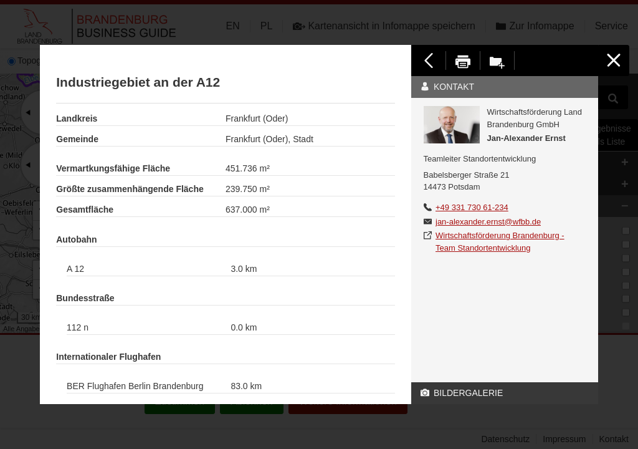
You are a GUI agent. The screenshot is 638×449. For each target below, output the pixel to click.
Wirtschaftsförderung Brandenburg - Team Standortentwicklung (500, 242)
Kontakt (447, 87)
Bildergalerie (462, 393)
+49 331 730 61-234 (472, 207)
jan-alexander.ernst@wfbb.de (488, 221)
